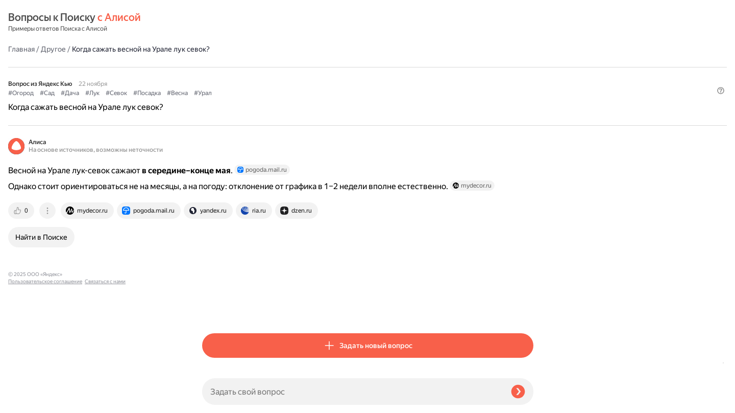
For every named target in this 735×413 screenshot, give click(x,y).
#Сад (241, 67)
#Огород (215, 67)
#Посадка (341, 67)
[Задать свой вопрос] (352, 391)
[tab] (216, 203)
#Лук (286, 67)
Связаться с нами (28, 401)
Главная (215, 22)
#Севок (310, 67)
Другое (247, 22)
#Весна (371, 67)
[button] (527, 84)
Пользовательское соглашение (45, 394)
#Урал (397, 67)
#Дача (264, 67)
